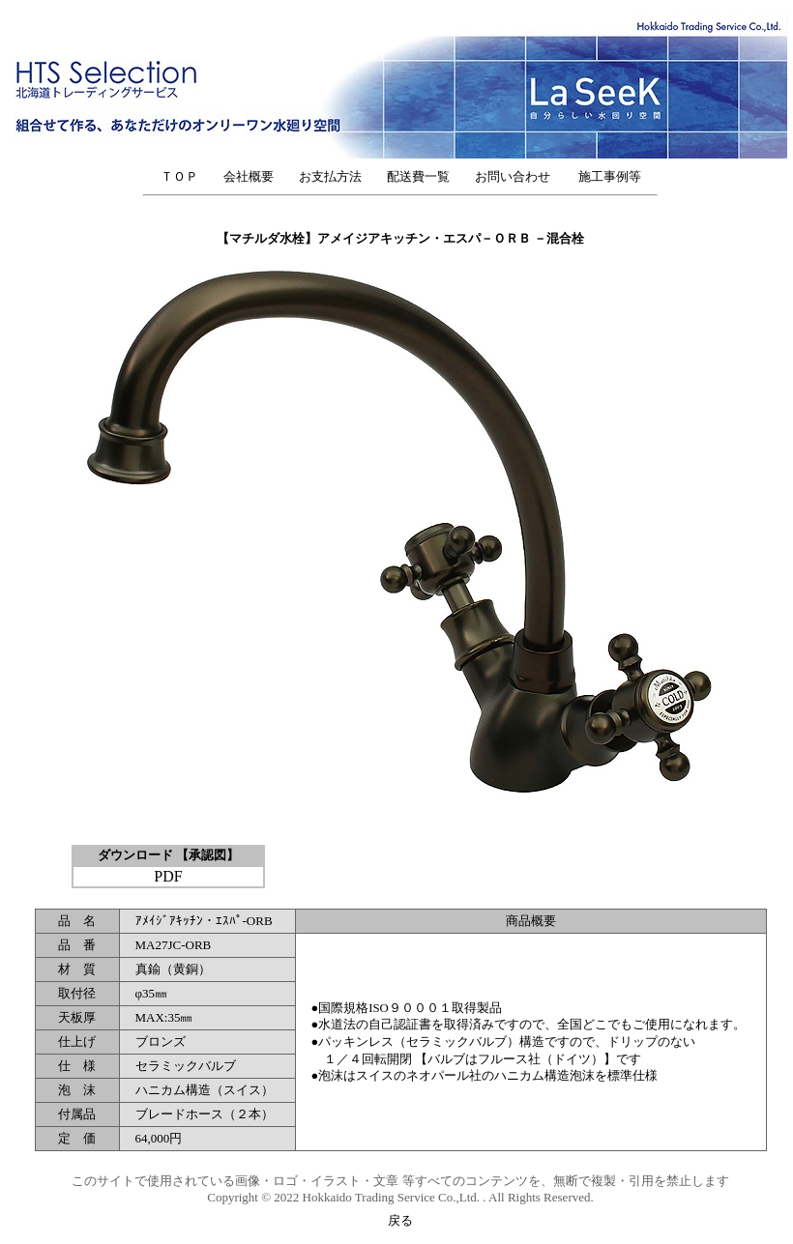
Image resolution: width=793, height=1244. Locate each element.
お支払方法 (330, 176)
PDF (168, 876)
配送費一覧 (418, 176)
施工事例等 (609, 176)
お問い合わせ (519, 176)
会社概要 (248, 176)
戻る (400, 1220)
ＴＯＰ (179, 176)
